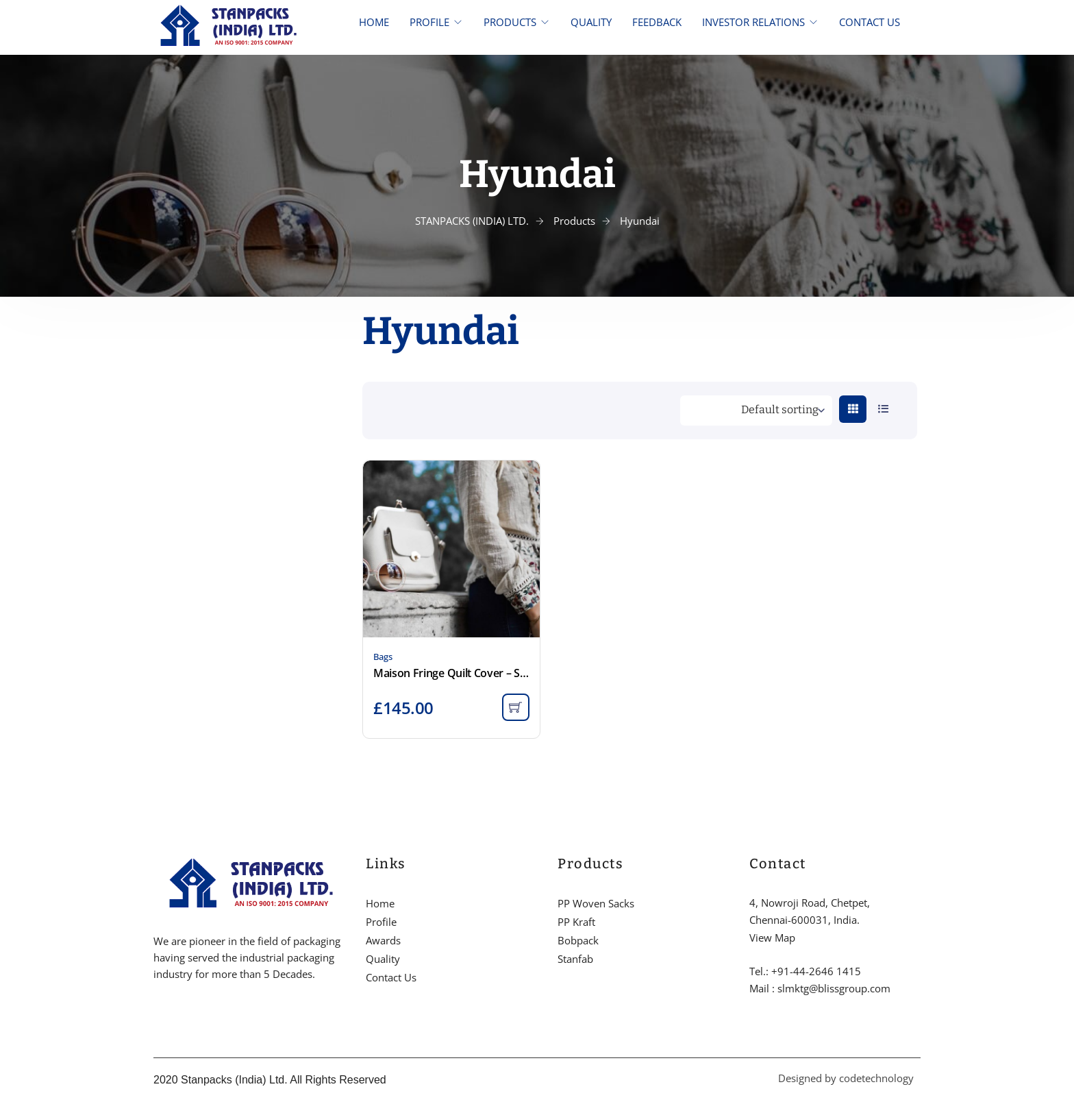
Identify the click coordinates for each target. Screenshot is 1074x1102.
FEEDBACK (657, 22)
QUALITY (591, 22)
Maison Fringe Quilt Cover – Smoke (451, 673)
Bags (382, 656)
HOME (374, 22)
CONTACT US (869, 22)
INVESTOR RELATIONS (753, 22)
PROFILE (429, 22)
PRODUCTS (510, 22)
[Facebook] (157, 1016)
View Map (772, 937)
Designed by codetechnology (846, 1078)
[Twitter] (180, 1016)
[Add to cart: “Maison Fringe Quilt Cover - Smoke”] (515, 707)
